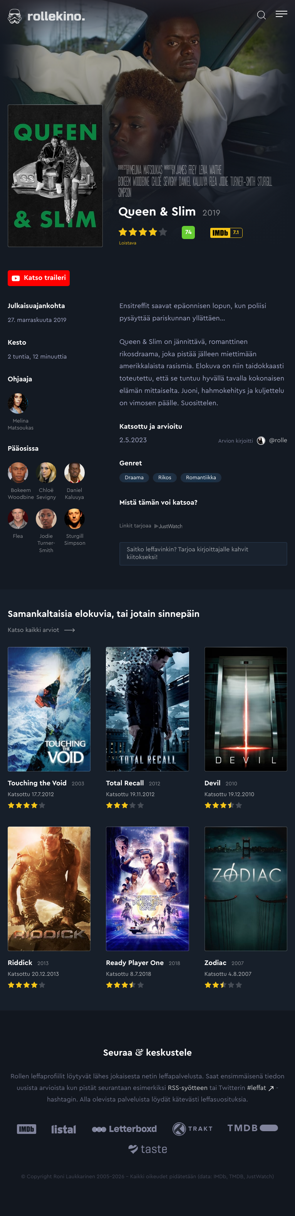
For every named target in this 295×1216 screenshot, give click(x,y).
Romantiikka (201, 477)
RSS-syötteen (188, 1088)
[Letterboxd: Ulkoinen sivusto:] (124, 1129)
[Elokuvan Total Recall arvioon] (147, 729)
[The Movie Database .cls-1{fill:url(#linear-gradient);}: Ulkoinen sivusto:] (253, 1129)
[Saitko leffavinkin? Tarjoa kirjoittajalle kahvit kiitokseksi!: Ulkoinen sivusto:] (203, 554)
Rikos (164, 477)
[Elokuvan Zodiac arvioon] (245, 909)
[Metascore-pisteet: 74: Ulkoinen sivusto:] (189, 233)
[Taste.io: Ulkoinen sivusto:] (148, 1151)
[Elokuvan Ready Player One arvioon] (147, 909)
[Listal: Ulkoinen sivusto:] (62, 1129)
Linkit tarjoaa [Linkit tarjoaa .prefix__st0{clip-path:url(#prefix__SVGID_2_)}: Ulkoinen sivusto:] (150, 526)
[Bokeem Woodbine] (18, 481)
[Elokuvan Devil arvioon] (245, 729)
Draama (134, 477)
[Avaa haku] (261, 15)
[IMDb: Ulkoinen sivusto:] (26, 1129)
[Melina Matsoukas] (18, 412)
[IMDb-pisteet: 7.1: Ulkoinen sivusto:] (227, 234)
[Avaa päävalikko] (281, 15)
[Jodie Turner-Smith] (46, 531)
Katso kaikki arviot (41, 630)
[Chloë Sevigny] (46, 481)
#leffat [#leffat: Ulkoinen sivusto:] (256, 1088)
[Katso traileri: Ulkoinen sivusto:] (39, 278)
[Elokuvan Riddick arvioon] (49, 909)
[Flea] (18, 531)
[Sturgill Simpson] (74, 531)
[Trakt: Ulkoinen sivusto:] (194, 1129)
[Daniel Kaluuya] (74, 481)
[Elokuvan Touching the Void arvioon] (49, 729)
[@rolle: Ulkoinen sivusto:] (272, 440)
